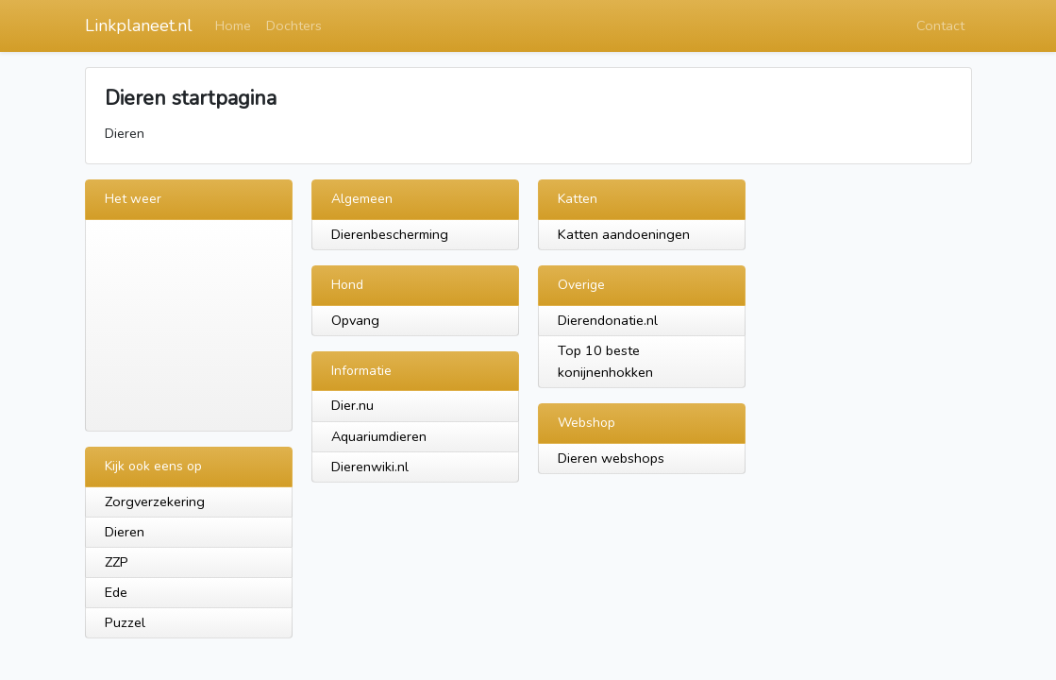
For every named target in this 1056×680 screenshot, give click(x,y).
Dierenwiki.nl (370, 466)
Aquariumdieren (379, 436)
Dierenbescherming (389, 234)
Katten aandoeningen (624, 234)
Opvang (355, 320)
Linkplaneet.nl (139, 25)
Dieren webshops (611, 458)
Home (233, 25)
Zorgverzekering (155, 501)
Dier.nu (352, 405)
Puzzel (125, 622)
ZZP (116, 561)
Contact (940, 25)
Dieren (124, 531)
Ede (116, 592)
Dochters (294, 25)
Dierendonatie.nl (608, 320)
